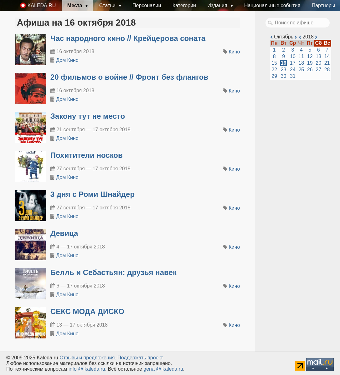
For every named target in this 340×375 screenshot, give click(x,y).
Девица (64, 233)
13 (318, 56)
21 (327, 63)
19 (310, 63)
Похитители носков (86, 155)
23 (283, 69)
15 (274, 63)
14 (327, 56)
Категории (184, 5)
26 (310, 69)
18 (301, 63)
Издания (218, 5)
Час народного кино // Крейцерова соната (127, 38)
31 (293, 76)
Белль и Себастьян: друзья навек (113, 272)
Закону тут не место (87, 116)
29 (274, 76)
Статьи (108, 5)
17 (293, 63)
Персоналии (146, 5)
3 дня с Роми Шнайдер (92, 194)
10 (293, 56)
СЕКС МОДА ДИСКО (87, 311)
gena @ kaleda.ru (163, 369)
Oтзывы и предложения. (87, 357)
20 (318, 63)
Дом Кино (67, 60)
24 (293, 69)
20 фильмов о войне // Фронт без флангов (129, 77)
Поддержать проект (140, 357)
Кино (234, 51)
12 (310, 56)
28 (327, 69)
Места (75, 5)
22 (274, 69)
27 (318, 69)
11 (301, 56)
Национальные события (272, 5)
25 (301, 69)
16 (283, 63)
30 (283, 76)
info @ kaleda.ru (87, 369)
